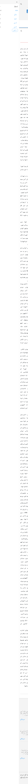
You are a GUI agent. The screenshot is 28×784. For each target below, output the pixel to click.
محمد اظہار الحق (14, 6)
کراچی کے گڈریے (22, 705)
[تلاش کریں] (2, 4)
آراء (16, 15)
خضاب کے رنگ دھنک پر (20, 724)
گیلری (12, 15)
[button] (2, 31)
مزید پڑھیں (3, 719)
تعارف (18, 11)
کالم (14, 11)
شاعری (9, 11)
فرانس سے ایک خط (22, 743)
